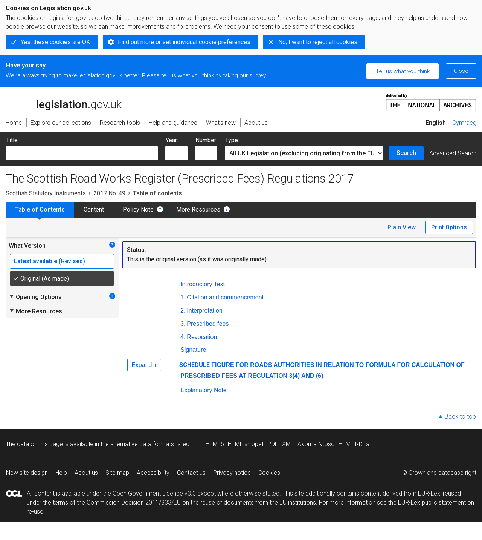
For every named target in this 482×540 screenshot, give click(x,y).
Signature (193, 350)
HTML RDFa (354, 444)
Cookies (269, 472)
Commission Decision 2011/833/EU (134, 502)
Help (61, 472)
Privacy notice (232, 472)
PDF (272, 444)
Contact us (191, 472)
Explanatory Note (203, 390)
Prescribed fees (208, 324)
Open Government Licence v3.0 (154, 493)
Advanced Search (452, 153)
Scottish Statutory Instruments (46, 193)
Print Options (449, 227)
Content (94, 209)
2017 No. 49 (109, 193)
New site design (27, 472)
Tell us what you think (403, 71)
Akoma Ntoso (316, 444)
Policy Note (138, 209)
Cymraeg (464, 122)
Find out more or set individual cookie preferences (184, 42)
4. (182, 337)
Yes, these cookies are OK (55, 42)
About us (86, 472)
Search (406, 152)
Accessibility (153, 472)
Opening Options (35, 297)
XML (288, 444)
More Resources (198, 209)
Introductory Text (202, 284)
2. (182, 310)
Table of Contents (40, 209)
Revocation (202, 337)
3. (182, 324)
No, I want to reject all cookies (317, 42)
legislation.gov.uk (64, 102)
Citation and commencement (225, 297)
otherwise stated (257, 493)
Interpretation (204, 310)
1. (182, 297)
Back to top (460, 416)
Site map (117, 472)
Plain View (401, 227)
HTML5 (215, 444)
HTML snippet (246, 444)
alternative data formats (142, 444)
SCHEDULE (194, 364)
